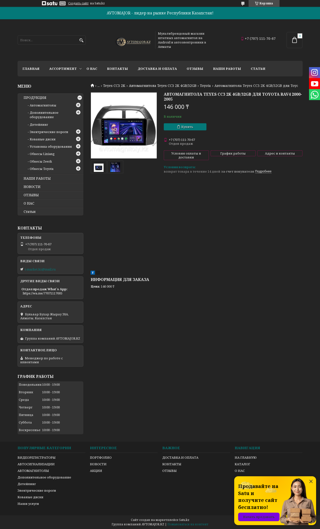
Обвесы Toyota (41, 168)
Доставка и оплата (157, 68)
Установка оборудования (51, 146)
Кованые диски (43, 139)
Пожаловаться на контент (187, 524)
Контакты (117, 68)
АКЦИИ (96, 470)
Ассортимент (63, 68)
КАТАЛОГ (242, 464)
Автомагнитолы (43, 105)
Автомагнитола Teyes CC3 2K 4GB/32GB (162, 86)
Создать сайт (78, 3)
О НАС (29, 203)
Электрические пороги (49, 132)
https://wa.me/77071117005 (42, 293)
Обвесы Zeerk (41, 161)
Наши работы (227, 68)
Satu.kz (184, 520)
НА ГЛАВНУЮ (246, 457)
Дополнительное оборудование (44, 114)
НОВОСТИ (32, 187)
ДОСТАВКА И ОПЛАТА (180, 457)
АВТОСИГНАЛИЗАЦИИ (36, 464)
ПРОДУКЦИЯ (35, 97)
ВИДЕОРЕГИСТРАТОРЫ (37, 457)
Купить (187, 126)
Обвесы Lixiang (42, 154)
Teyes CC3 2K (114, 86)
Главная (30, 68)
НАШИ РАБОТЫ (37, 178)
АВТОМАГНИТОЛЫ (33, 470)
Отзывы (195, 68)
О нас (92, 68)
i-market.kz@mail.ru (40, 269)
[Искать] (81, 40)
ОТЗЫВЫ (31, 195)
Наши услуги (28, 503)
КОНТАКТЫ (171, 464)
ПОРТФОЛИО (101, 457)
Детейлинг (39, 124)
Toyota (205, 86)
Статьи (258, 68)
